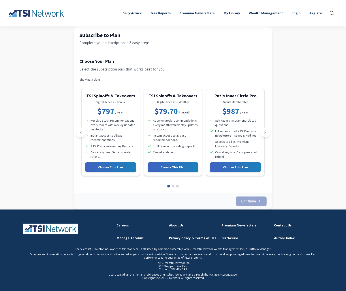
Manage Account (130, 235)
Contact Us (283, 223)
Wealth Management (266, 13)
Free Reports (160, 13)
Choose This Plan (110, 167)
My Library (232, 13)
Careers (123, 223)
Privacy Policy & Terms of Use (192, 235)
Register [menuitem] (316, 13)
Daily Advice (132, 13)
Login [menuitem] (296, 13)
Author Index (284, 235)
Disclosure (230, 235)
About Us (176, 223)
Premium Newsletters (197, 13)
